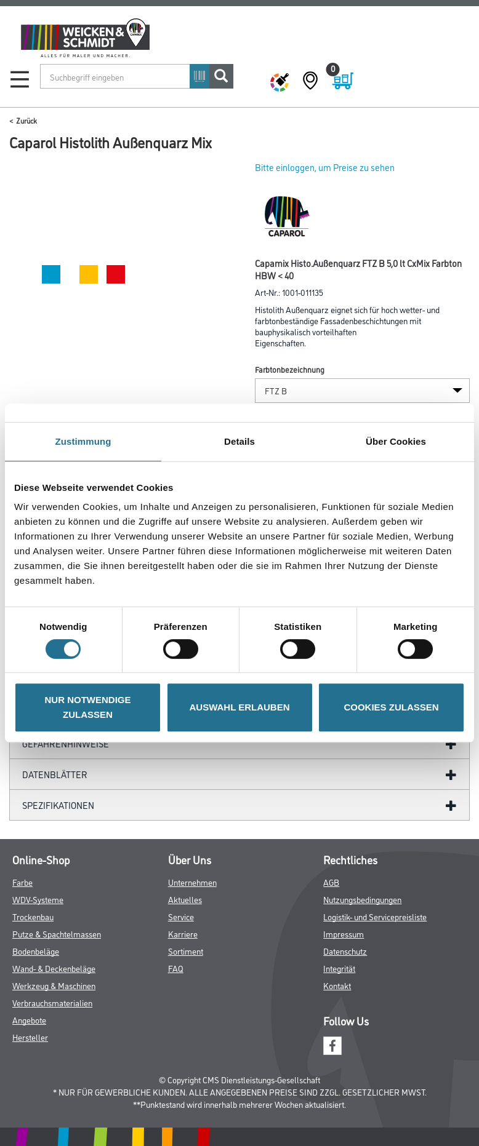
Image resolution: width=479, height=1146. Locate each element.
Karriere (183, 933)
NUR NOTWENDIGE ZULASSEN (88, 707)
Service (181, 916)
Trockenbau (33, 916)
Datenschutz (345, 951)
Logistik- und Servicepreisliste (375, 916)
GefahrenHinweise (65, 743)
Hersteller (30, 1037)
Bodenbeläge (35, 951)
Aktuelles (185, 899)
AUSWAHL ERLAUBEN (239, 707)
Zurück (26, 120)
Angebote (29, 1019)
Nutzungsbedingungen (362, 899)
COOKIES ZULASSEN (391, 707)
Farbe (22, 882)
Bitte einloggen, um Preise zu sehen (325, 167)
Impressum (343, 933)
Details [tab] (239, 441)
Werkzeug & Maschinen (53, 985)
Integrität (339, 968)
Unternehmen (192, 882)
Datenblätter (54, 774)
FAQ (175, 968)
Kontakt (337, 985)
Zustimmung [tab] (83, 441)
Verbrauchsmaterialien (52, 1002)
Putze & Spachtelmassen (56, 933)
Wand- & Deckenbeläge (53, 968)
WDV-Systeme (37, 899)
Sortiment (185, 951)
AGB (331, 882)
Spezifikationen (58, 804)
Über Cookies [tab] (396, 441)
